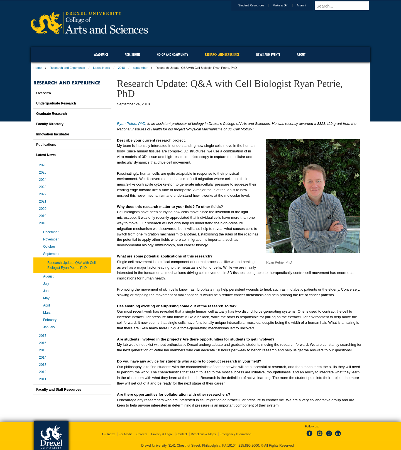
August (48, 276)
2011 (43, 379)
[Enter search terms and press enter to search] (345, 5)
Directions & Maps (203, 434)
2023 (43, 187)
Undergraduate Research (56, 103)
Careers (141, 434)
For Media (126, 434)
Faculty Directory (49, 124)
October (49, 247)
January (49, 327)
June (46, 291)
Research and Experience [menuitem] (222, 54)
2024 (43, 180)
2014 (43, 357)
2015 (43, 350)
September (51, 254)
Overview (43, 93)
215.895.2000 (248, 445)
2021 (43, 201)
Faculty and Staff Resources (58, 389)
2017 (43, 336)
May (46, 298)
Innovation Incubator (52, 134)
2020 (43, 209)
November (50, 239)
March (47, 313)
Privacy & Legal (161, 434)
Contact (182, 434)
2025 (43, 172)
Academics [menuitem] (101, 54)
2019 (43, 216)
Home (37, 67)
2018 (121, 67)
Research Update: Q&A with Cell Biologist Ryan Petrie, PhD (71, 265)
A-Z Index (108, 434)
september (140, 67)
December (50, 232)
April (46, 305)
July (46, 284)
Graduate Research (51, 114)
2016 (43, 343)
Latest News (101, 67)
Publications (46, 145)
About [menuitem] (301, 54)
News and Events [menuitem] (268, 54)
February (50, 320)
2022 (43, 194)
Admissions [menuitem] (132, 54)
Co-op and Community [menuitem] (172, 54)
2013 (43, 365)
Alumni (306, 5)
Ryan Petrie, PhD (131, 123)
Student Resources (257, 5)
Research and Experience (67, 67)
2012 (43, 372)
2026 (43, 165)
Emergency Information (235, 434)
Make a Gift (286, 5)
